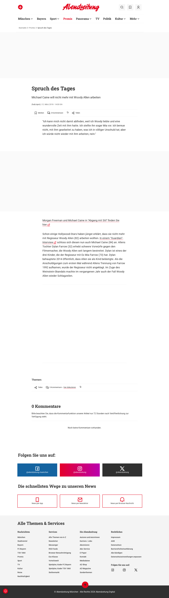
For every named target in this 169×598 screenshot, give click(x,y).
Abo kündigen (116, 553)
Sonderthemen (86, 572)
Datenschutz (116, 545)
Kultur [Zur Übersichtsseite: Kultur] (119, 18)
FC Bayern (22, 549)
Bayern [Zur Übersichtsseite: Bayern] (41, 18)
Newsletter (53, 541)
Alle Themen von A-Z (57, 537)
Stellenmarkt (54, 572)
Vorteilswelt (54, 561)
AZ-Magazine (85, 568)
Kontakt (83, 557)
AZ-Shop (83, 565)
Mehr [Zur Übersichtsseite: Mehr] (133, 18)
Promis (32, 28)
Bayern (20, 545)
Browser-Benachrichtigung (60, 553)
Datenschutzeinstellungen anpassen (126, 557)
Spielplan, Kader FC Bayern (60, 565)
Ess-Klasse (53, 557)
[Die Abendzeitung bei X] (122, 470)
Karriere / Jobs (86, 541)
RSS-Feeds (53, 549)
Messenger (53, 545)
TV (19, 565)
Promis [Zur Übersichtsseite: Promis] (67, 18)
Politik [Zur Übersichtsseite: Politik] (107, 18)
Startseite (23, 28)
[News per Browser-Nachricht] (122, 501)
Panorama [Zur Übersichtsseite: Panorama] (82, 18)
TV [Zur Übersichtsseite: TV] (97, 18)
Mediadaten (85, 561)
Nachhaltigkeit (24, 576)
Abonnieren (84, 545)
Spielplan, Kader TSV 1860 (60, 568)
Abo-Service (85, 549)
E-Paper (83, 553)
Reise (20, 572)
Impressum (115, 537)
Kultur (20, 568)
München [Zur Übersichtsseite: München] (24, 18)
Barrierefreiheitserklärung (122, 549)
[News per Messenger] (37, 501)
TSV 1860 (21, 553)
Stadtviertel (22, 541)
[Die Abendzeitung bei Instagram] (80, 470)
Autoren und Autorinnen (90, 537)
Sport (20, 561)
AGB (113, 541)
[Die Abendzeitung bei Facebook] (37, 470)
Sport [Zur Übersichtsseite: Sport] (53, 18)
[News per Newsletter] (80, 501)
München (21, 537)
